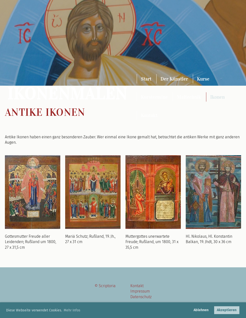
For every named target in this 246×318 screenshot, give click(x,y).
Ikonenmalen (67, 94)
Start (146, 79)
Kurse (203, 79)
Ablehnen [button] (201, 310)
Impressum (140, 291)
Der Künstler (174, 79)
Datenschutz (141, 296)
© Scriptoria (105, 285)
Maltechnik (189, 97)
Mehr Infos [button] (72, 310)
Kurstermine (154, 97)
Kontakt (149, 115)
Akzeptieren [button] (226, 310)
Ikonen (217, 97)
